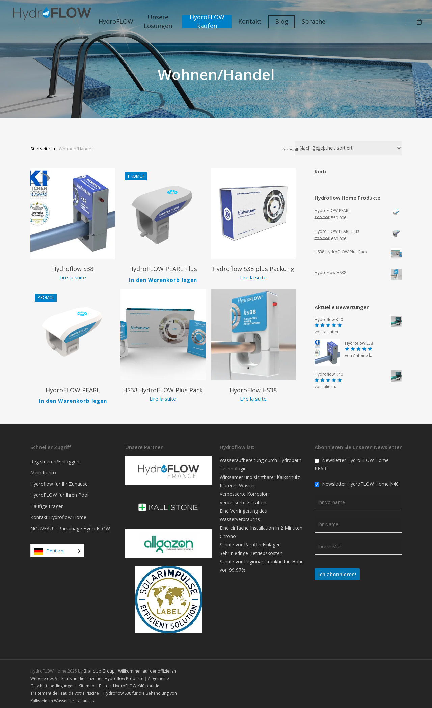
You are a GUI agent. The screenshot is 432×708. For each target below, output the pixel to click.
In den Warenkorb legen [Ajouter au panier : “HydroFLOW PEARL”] (73, 396)
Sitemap (86, 682)
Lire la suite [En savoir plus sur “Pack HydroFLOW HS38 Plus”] (163, 396)
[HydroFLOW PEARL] (72, 332)
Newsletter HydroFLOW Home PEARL (352, 461)
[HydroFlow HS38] (253, 332)
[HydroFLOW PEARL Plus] (162, 213)
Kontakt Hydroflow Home (58, 514)
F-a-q (104, 682)
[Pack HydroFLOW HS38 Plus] (162, 332)
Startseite (40, 149)
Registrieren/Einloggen (54, 458)
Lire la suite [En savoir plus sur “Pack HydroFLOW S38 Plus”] (253, 277)
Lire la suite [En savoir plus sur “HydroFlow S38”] (72, 277)
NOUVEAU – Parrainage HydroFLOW (70, 525)
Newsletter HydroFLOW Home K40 (357, 481)
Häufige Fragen (47, 503)
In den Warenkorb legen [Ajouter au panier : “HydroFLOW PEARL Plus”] (163, 277)
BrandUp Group (99, 667)
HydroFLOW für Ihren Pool (59, 492)
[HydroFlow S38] (72, 213)
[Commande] (348, 148)
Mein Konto (43, 469)
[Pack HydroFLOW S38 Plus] (253, 213)
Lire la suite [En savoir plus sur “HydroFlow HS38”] (253, 396)
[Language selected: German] (57, 547)
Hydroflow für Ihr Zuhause (59, 481)
